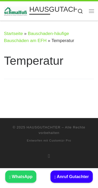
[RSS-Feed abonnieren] (49, 156)
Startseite (13, 33)
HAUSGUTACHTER (44, 127)
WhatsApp (20, 176)
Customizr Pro (60, 140)
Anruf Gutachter (71, 176)
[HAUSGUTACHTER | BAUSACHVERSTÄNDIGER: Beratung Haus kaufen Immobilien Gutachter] (15, 11)
